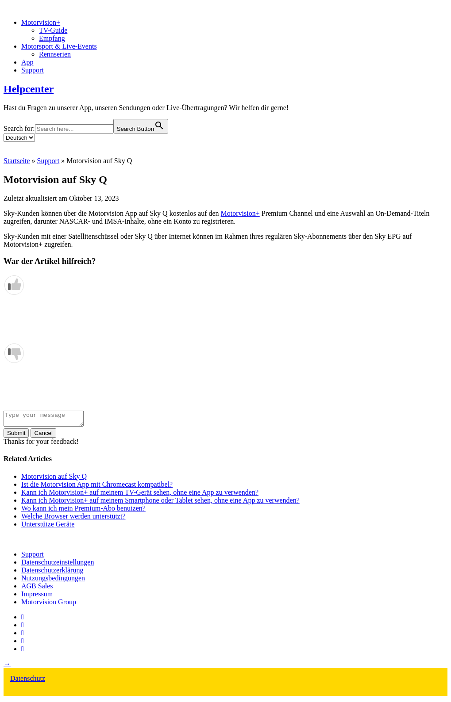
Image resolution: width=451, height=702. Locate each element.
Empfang (52, 38)
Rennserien (55, 54)
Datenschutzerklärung (52, 572)
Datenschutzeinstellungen (57, 564)
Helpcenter (29, 89)
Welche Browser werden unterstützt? (73, 519)
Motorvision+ (40, 22)
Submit (16, 435)
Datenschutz (27, 681)
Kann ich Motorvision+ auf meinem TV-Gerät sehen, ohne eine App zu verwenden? (139, 495)
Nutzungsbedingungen (53, 580)
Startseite (17, 160)
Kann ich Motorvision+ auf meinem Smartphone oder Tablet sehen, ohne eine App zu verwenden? (160, 503)
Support (32, 70)
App (27, 62)
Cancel (43, 435)
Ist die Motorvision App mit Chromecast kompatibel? (97, 487)
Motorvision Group (48, 604)
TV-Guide (53, 30)
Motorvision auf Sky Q (54, 479)
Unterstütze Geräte (47, 526)
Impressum (37, 596)
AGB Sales (37, 588)
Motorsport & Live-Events (59, 46)
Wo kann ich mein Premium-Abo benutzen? (83, 511)
